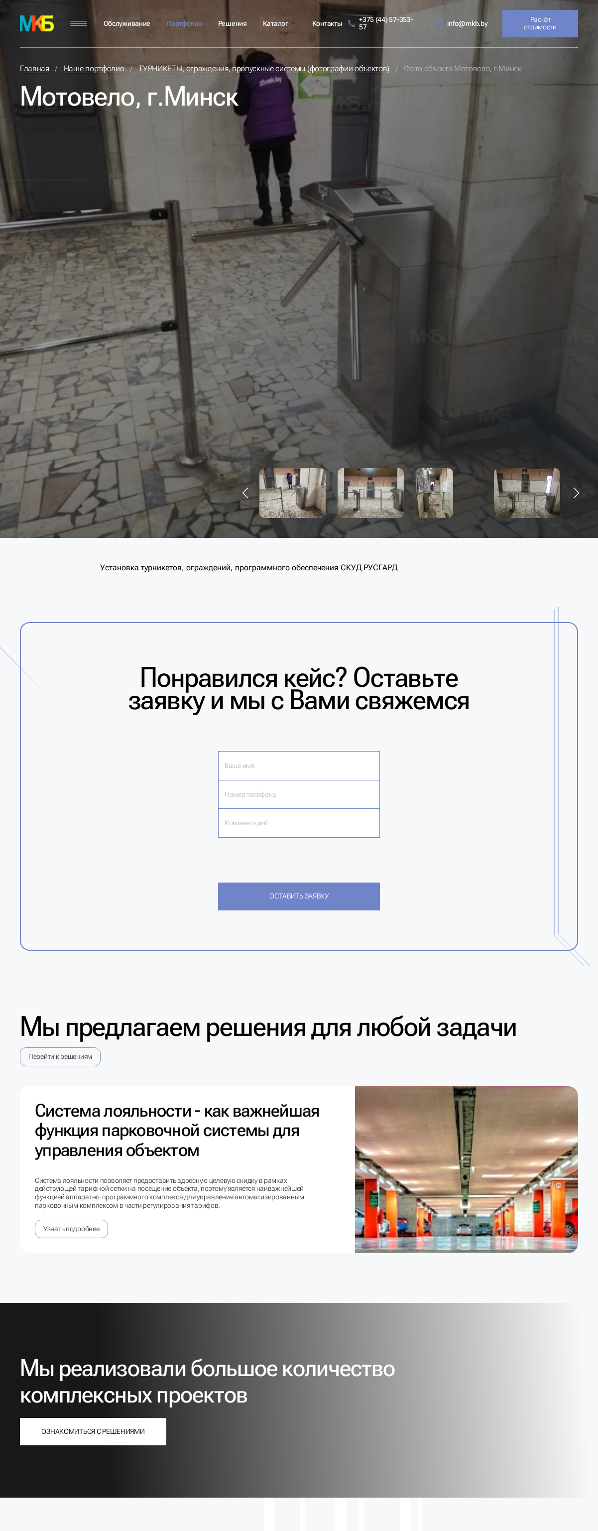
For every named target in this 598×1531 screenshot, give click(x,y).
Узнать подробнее (71, 1229)
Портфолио (184, 23)
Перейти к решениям (60, 1056)
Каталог (275, 23)
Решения (232, 23)
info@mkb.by (461, 23)
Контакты (327, 23)
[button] (245, 493)
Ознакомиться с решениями (92, 1431)
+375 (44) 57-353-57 (380, 23)
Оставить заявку (299, 896)
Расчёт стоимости (540, 23)
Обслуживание (127, 23)
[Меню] (79, 23)
